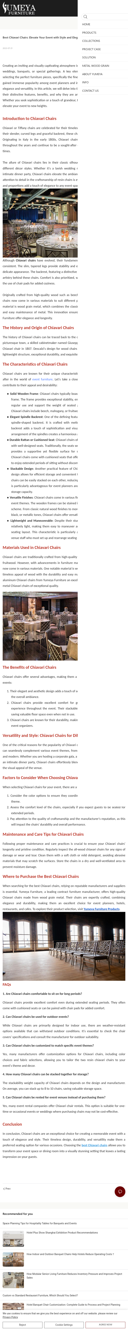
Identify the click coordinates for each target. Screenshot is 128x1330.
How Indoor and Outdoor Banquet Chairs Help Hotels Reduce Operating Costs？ (71, 1254)
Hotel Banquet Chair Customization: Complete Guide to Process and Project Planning (73, 1304)
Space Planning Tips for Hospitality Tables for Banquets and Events (40, 1223)
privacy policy (10, 1317)
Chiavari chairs (90, 77)
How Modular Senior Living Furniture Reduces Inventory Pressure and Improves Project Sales (74, 1276)
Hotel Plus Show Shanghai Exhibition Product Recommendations (62, 1232)
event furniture (42, 379)
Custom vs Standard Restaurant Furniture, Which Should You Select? (40, 1295)
